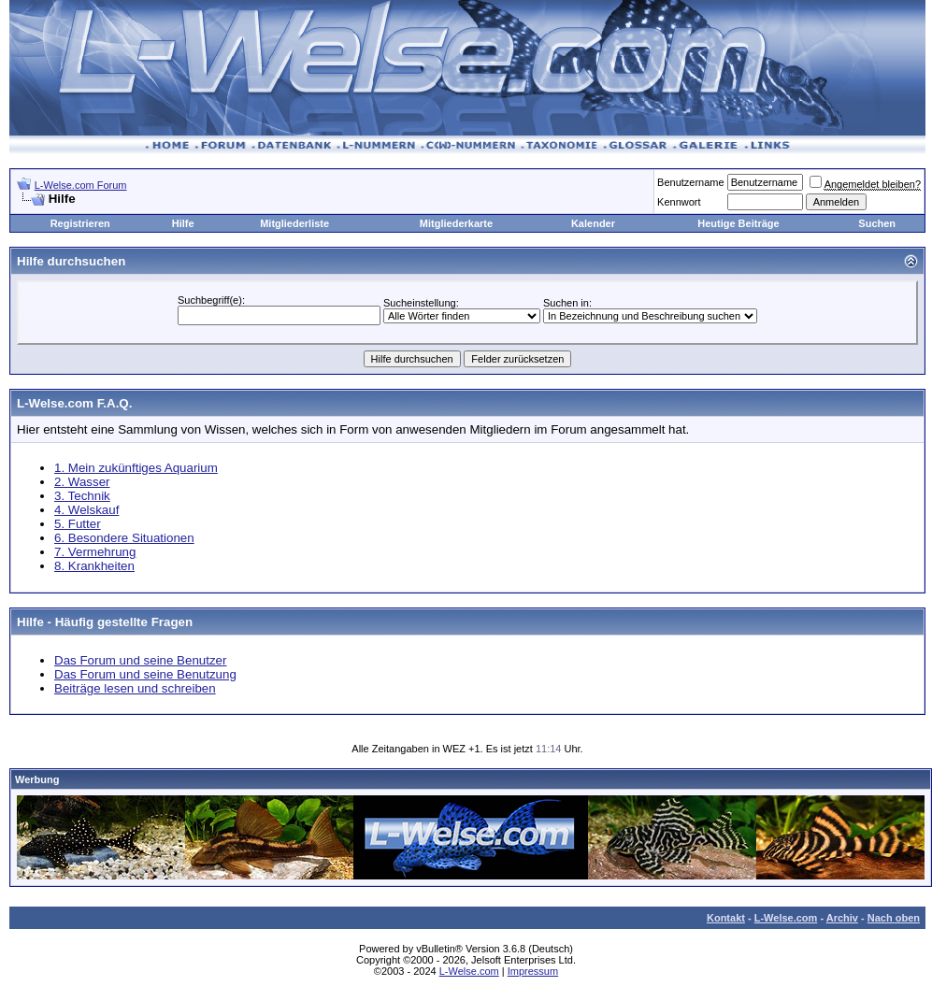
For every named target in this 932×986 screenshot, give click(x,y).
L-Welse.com (786, 917)
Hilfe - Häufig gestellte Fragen (105, 622)
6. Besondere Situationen (124, 538)
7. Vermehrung (95, 552)
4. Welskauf (86, 510)
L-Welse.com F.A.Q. (74, 403)
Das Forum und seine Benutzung (145, 674)
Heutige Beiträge (738, 223)
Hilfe (183, 223)
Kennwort (678, 201)
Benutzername (690, 182)
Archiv (842, 917)
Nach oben (893, 917)
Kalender (593, 223)
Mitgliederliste (294, 223)
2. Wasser (82, 482)
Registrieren (80, 223)
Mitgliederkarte (456, 223)
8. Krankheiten (94, 566)
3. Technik (82, 496)
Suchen (877, 223)
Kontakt (726, 917)
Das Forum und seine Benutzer (140, 660)
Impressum (533, 971)
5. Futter (77, 524)
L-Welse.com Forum (81, 185)
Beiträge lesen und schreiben (135, 688)
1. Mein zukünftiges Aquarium (136, 468)
